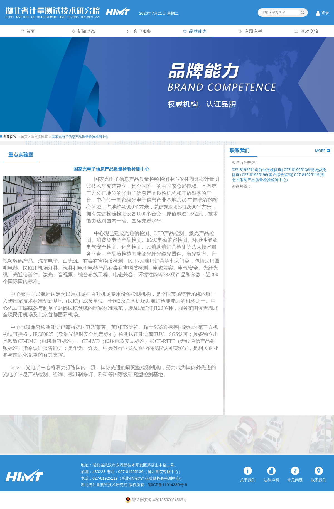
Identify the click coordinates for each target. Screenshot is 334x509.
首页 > (26, 137)
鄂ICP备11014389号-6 (167, 485)
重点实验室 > (41, 137)
